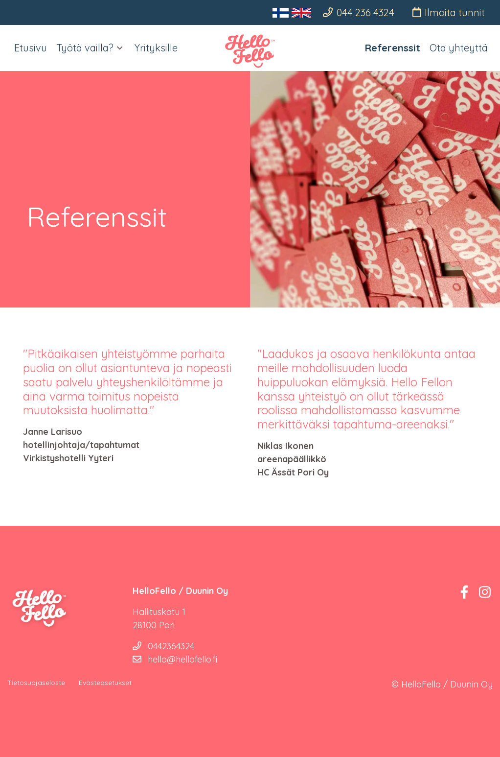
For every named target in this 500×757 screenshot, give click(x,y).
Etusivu (30, 48)
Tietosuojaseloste (36, 682)
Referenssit (392, 48)
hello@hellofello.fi (175, 659)
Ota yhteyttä (459, 48)
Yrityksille (156, 48)
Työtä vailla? (85, 48)
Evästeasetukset (105, 682)
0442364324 (163, 646)
